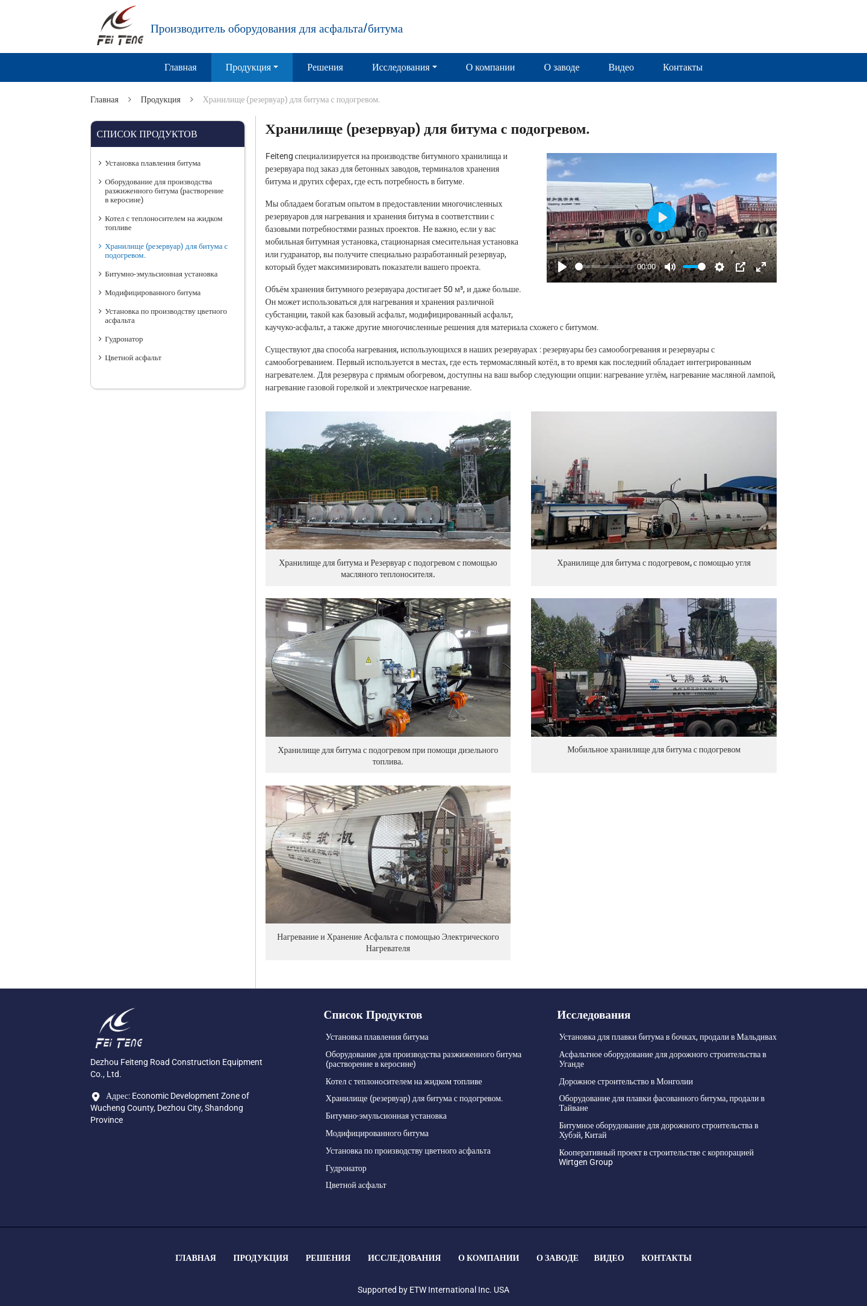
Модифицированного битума (152, 292)
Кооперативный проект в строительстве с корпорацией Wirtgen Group (656, 1157)
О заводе (561, 67)
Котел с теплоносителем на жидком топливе (163, 223)
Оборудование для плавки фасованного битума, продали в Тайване (662, 1103)
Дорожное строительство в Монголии (626, 1081)
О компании (490, 67)
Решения (325, 67)
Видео (621, 67)
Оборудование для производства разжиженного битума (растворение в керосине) (164, 190)
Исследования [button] (401, 67)
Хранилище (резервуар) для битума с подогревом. (166, 251)
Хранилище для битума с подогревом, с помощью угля (654, 562)
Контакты (683, 67)
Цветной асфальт (133, 357)
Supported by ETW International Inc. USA (433, 1290)
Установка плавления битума (152, 162)
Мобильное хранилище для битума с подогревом (654, 749)
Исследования (404, 1258)
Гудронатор (124, 338)
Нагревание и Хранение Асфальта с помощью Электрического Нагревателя (388, 942)
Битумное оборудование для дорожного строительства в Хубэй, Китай (658, 1130)
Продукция (161, 99)
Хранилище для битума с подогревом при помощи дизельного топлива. (388, 755)
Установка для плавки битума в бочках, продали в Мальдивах (668, 1037)
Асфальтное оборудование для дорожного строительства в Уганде (662, 1059)
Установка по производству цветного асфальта (166, 316)
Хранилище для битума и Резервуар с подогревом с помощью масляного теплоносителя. (388, 568)
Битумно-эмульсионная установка (161, 273)
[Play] (562, 267)
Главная (180, 67)
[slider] (604, 266)
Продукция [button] (249, 67)
